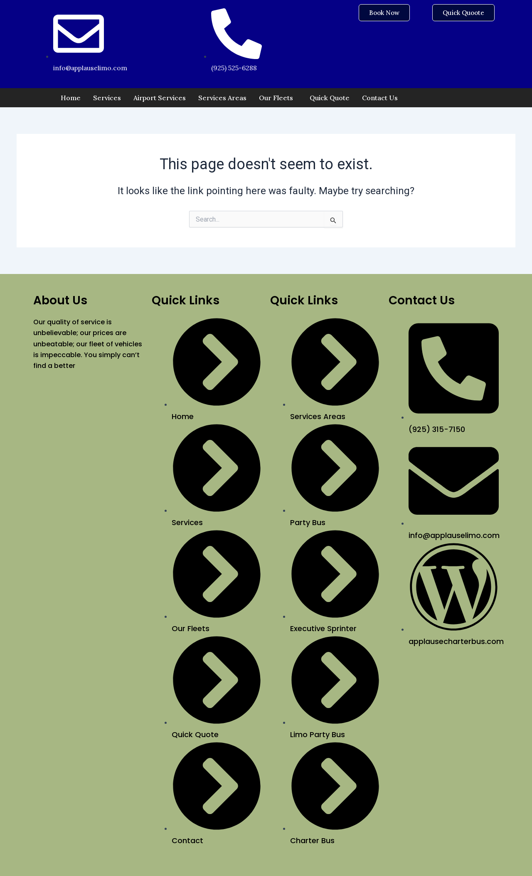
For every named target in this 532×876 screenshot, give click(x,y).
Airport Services (159, 98)
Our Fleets (276, 98)
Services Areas (222, 98)
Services (107, 98)
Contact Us (380, 98)
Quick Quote (330, 98)
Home (71, 98)
